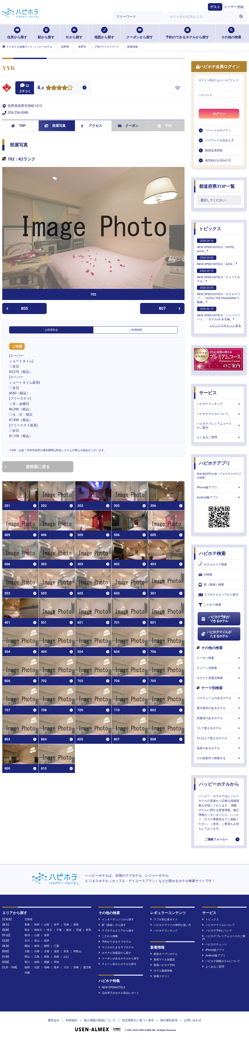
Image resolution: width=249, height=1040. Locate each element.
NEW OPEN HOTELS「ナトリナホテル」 (218, 276)
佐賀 (37, 967)
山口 (66, 956)
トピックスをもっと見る (225, 325)
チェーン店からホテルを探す (117, 964)
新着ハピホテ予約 (162, 965)
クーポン (128, 126)
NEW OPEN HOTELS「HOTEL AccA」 (216, 245)
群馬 (88, 929)
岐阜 (37, 946)
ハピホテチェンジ (214, 944)
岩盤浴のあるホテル (219, 718)
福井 (46, 940)
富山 (37, 940)
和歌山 (77, 951)
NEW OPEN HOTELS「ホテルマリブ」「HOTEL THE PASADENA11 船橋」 (218, 295)
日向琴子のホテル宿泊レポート (118, 993)
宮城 (66, 924)
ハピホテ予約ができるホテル (215, 619)
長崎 (46, 967)
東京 (27, 929)
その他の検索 (231, 33)
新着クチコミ (160, 976)
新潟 (27, 935)
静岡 (46, 946)
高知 (56, 962)
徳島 (37, 962)
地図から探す (104, 33)
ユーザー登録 (234, 7)
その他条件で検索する (219, 758)
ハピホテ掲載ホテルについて (221, 961)
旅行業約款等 (169, 1020)
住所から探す (17, 33)
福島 (76, 924)
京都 (46, 951)
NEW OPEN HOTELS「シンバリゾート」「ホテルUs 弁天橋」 (218, 314)
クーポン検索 (219, 658)
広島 (37, 956)
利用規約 (71, 1020)
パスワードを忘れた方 (219, 140)
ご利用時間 (135, 329)
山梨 (37, 935)
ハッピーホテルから (219, 784)
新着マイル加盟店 (162, 959)
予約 (165, 126)
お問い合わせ (192, 1020)
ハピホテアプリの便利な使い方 (170, 925)
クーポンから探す (139, 33)
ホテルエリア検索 (213, 564)
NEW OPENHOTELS (111, 987)
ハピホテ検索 (212, 553)
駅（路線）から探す (112, 925)
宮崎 (76, 967)
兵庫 (37, 951)
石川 (27, 940)
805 (17, 308)
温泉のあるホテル (219, 748)
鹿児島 (87, 967)
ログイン (219, 113)
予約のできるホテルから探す (187, 33)
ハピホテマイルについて (219, 413)
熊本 (56, 967)
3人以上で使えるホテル (219, 738)
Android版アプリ (219, 497)
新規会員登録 (214, 150)
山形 (46, 924)
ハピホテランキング (219, 403)
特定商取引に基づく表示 (138, 1020)
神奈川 (38, 929)
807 (170, 308)
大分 (66, 967)
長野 (46, 935)
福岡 (27, 967)
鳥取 (46, 956)
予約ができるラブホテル (114, 941)
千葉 (59, 929)
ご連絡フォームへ (216, 839)
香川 (27, 962)
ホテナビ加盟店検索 (219, 678)
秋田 (37, 924)
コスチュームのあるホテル (219, 698)
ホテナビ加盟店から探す (114, 952)
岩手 (56, 924)
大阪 (27, 951)
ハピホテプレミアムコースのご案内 (219, 425)
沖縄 (27, 972)
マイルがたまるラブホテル (116, 947)
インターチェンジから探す (116, 919)
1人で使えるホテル (219, 728)
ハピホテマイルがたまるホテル (216, 634)
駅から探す (46, 33)
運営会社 (53, 1020)
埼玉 (49, 929)
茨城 (78, 929)
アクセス (91, 126)
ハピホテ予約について (217, 930)
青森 (27, 924)
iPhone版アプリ (219, 487)
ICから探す (74, 33)
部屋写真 (55, 126)
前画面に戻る (27, 466)
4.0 (40, 88)
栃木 (69, 929)
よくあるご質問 (219, 437)
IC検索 (205, 575)
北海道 (28, 919)
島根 (56, 956)
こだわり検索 (210, 605)
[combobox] (201, 17)
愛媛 (46, 962)
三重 (56, 946)
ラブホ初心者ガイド (164, 919)
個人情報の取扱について (100, 1020)
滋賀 (56, 951)
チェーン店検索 (219, 668)
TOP (18, 126)
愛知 (27, 946)
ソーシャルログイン (218, 130)
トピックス (210, 228)
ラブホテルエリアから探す (219, 595)
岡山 (27, 956)
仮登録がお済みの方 (218, 160)
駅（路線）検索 (211, 585)
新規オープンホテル (164, 954)
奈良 (66, 951)
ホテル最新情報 (161, 970)
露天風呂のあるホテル (219, 708)
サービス (208, 392)
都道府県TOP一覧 (217, 186)
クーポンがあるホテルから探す (118, 958)
